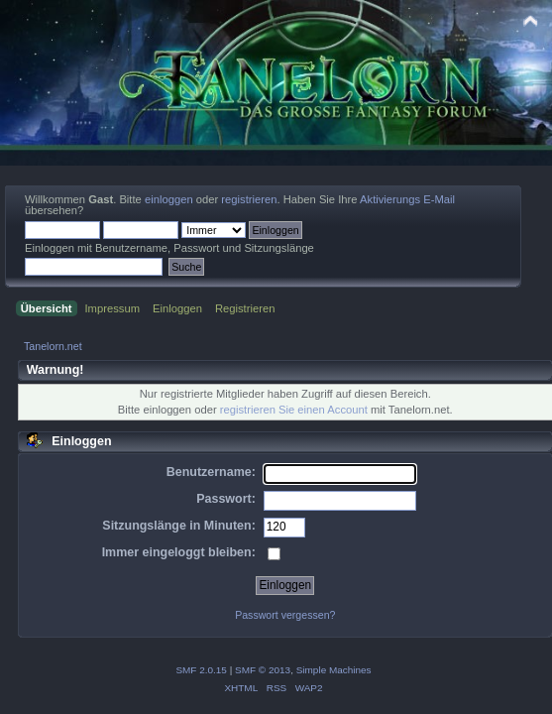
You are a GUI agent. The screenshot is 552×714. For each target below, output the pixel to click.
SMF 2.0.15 (201, 669)
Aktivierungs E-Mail (407, 199)
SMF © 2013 (262, 669)
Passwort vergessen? (285, 615)
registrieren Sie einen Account (294, 410)
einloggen (169, 199)
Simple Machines (334, 669)
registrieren (248, 199)
